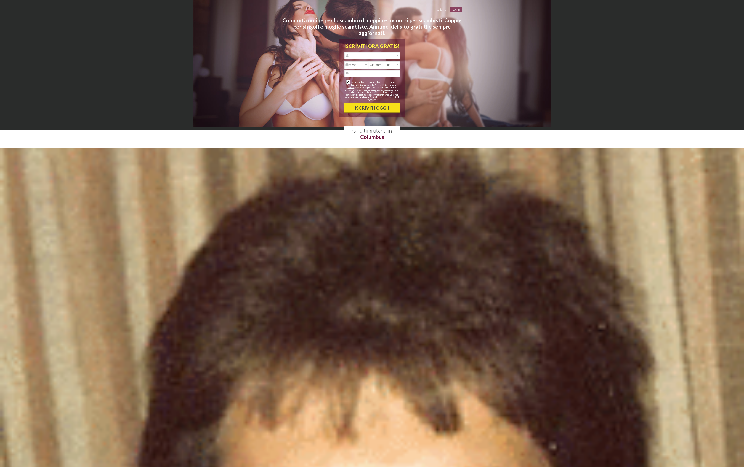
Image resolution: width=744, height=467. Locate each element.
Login (456, 9)
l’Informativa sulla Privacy (369, 85)
